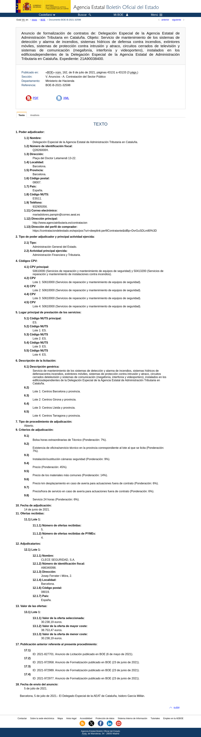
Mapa (60, 718)
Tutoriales (155, 718)
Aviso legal (71, 718)
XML (66, 98)
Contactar (22, 718)
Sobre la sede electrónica (42, 718)
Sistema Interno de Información (132, 718)
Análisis (34, 115)
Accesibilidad (86, 718)
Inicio (34, 19)
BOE (43, 19)
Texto (22, 115)
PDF (36, 98)
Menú (156, 14)
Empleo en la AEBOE (173, 718)
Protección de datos (105, 718)
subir (177, 707)
